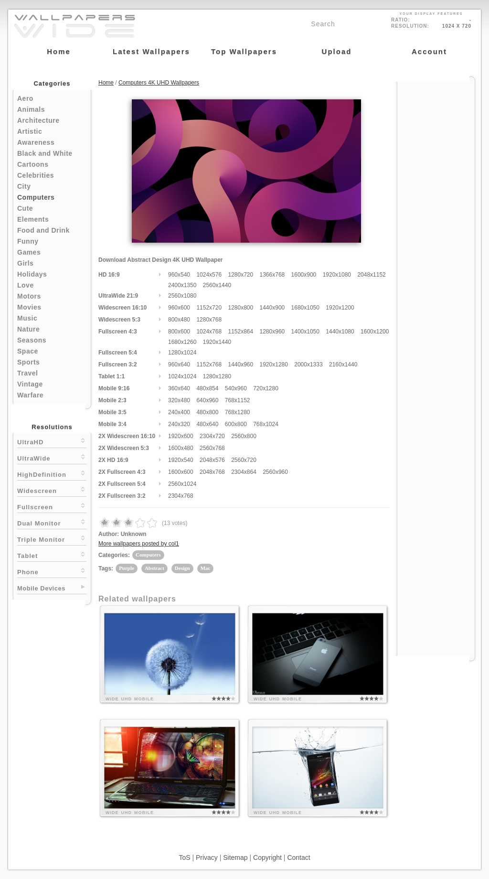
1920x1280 (274, 364)
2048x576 (212, 460)
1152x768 (209, 364)
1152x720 (209, 307)
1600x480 (180, 448)
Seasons (31, 340)
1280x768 (209, 319)
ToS (184, 857)
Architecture (38, 120)
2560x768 (212, 448)
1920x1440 (217, 342)
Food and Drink (43, 230)
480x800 (207, 412)
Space (27, 351)
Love (25, 285)
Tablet (51, 554)
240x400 (179, 412)
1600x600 (180, 472)
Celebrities (35, 175)
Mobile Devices (41, 588)
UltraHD (51, 441)
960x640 (179, 364)
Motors (29, 296)
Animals (31, 109)
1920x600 (180, 436)
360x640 (179, 388)
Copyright (267, 857)
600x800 (236, 424)
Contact (298, 857)
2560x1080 (182, 295)
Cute (25, 208)
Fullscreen (51, 506)
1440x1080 (340, 331)
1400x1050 (305, 331)
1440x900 (272, 307)
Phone (51, 571)
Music (27, 318)
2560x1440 (217, 285)
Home (106, 82)
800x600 (179, 331)
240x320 (179, 424)
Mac (206, 568)
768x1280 (237, 412)
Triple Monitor (51, 538)
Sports (28, 362)
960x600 (179, 307)
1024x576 (209, 274)
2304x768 (180, 496)
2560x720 (243, 460)
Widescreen (51, 489)
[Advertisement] (436, 225)
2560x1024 (182, 484)
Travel (27, 373)
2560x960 (275, 472)
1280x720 (240, 274)
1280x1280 (217, 376)
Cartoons (32, 164)
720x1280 (265, 388)
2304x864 (243, 472)
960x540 (179, 274)
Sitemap (235, 857)
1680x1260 (182, 342)
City (24, 186)
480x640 (207, 424)
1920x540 (180, 460)
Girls (25, 263)
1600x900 (304, 274)
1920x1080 (337, 274)
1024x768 (209, 331)
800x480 (179, 319)
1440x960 (240, 364)
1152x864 (240, 331)
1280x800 (240, 307)
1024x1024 (182, 376)
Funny (28, 241)
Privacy (207, 857)
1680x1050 (305, 307)
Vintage (30, 384)
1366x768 (272, 274)
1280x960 (272, 331)
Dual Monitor (51, 522)
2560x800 (243, 436)
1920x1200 (340, 307)
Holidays (32, 274)
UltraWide (51, 457)
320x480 (179, 400)
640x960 (207, 400)
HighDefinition (51, 473)
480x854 (207, 388)
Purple (126, 568)
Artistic (29, 131)
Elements (33, 219)
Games (29, 252)
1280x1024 (182, 352)
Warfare (30, 395)
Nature (28, 329)
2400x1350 (182, 285)
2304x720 (212, 436)
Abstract (154, 568)
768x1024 (265, 424)
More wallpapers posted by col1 (138, 543)
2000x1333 (308, 364)
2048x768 (212, 472)
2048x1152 (371, 274)
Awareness (35, 142)
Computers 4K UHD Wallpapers (158, 82)
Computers (35, 197)
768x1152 (237, 400)
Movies (29, 307)
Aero (25, 98)
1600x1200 (375, 331)
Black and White (45, 153)
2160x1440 (343, 364)
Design (182, 568)
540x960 (236, 388)
